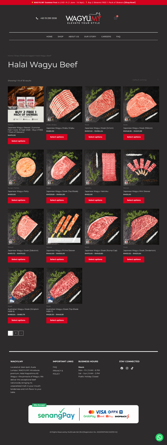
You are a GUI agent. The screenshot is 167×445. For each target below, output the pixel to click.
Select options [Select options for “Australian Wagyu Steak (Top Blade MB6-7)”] (58, 325)
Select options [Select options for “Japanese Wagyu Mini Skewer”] (135, 202)
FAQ (118, 37)
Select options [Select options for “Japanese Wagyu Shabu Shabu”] (58, 138)
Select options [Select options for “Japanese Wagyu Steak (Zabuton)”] (19, 263)
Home (10, 56)
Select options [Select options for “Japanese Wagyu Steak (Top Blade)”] (58, 202)
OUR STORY (90, 37)
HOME (50, 37)
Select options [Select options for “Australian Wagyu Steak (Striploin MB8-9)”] (19, 325)
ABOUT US (74, 37)
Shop (16, 56)
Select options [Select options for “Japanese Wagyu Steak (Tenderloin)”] (135, 263)
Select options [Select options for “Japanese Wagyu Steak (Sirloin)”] (96, 138)
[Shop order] (145, 80)
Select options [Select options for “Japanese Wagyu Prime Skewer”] (58, 263)
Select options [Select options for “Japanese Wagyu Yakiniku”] (96, 202)
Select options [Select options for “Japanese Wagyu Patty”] (19, 202)
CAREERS (106, 37)
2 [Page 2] (15, 338)
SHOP (61, 37)
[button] (159, 437)
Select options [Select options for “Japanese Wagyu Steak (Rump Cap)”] (96, 263)
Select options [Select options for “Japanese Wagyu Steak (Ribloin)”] (135, 138)
